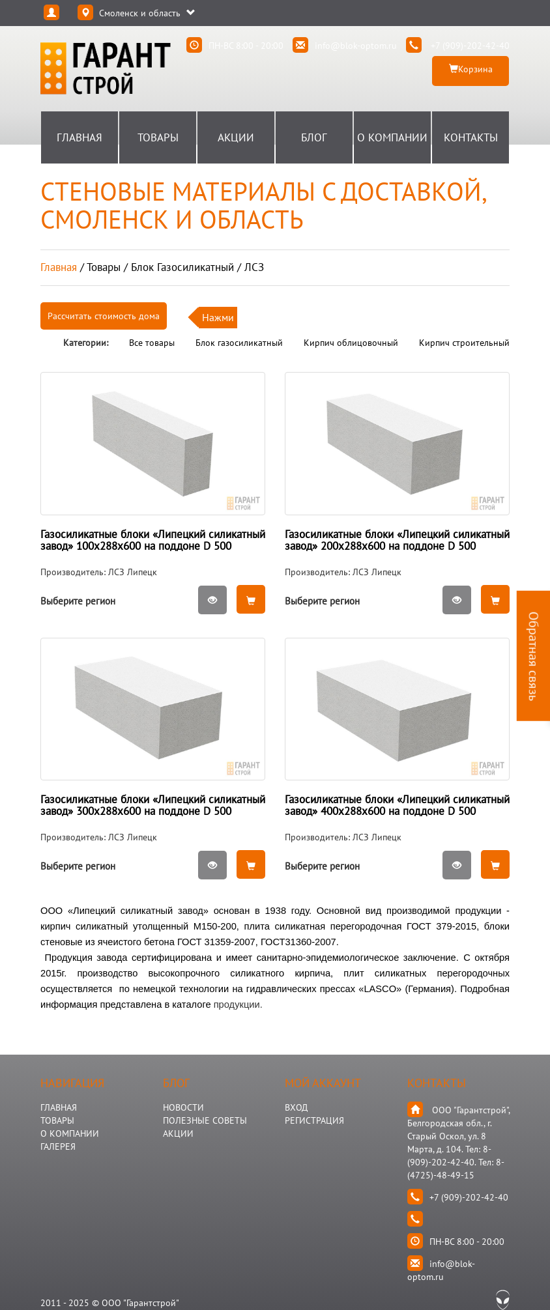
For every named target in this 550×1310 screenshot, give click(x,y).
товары (104, 267)
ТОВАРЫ (57, 1120)
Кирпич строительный (464, 343)
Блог (314, 137)
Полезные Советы (205, 1120)
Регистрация (314, 1120)
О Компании (392, 137)
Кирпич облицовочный (351, 343)
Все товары (152, 343)
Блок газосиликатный (239, 343)
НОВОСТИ (183, 1107)
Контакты (471, 137)
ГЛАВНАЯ (58, 1107)
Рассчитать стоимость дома (104, 316)
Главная (79, 137)
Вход (296, 1107)
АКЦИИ (178, 1133)
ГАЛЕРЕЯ (58, 1146)
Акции (236, 137)
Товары (158, 137)
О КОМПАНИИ (69, 1133)
